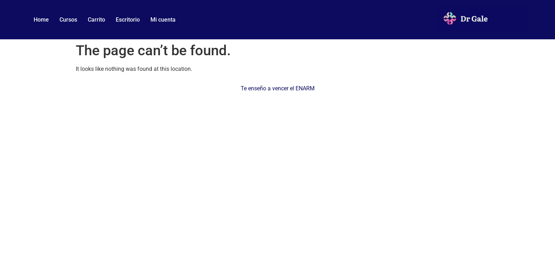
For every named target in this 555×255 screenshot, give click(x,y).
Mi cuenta (163, 19)
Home (41, 19)
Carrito (96, 19)
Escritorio (128, 19)
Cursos (68, 19)
